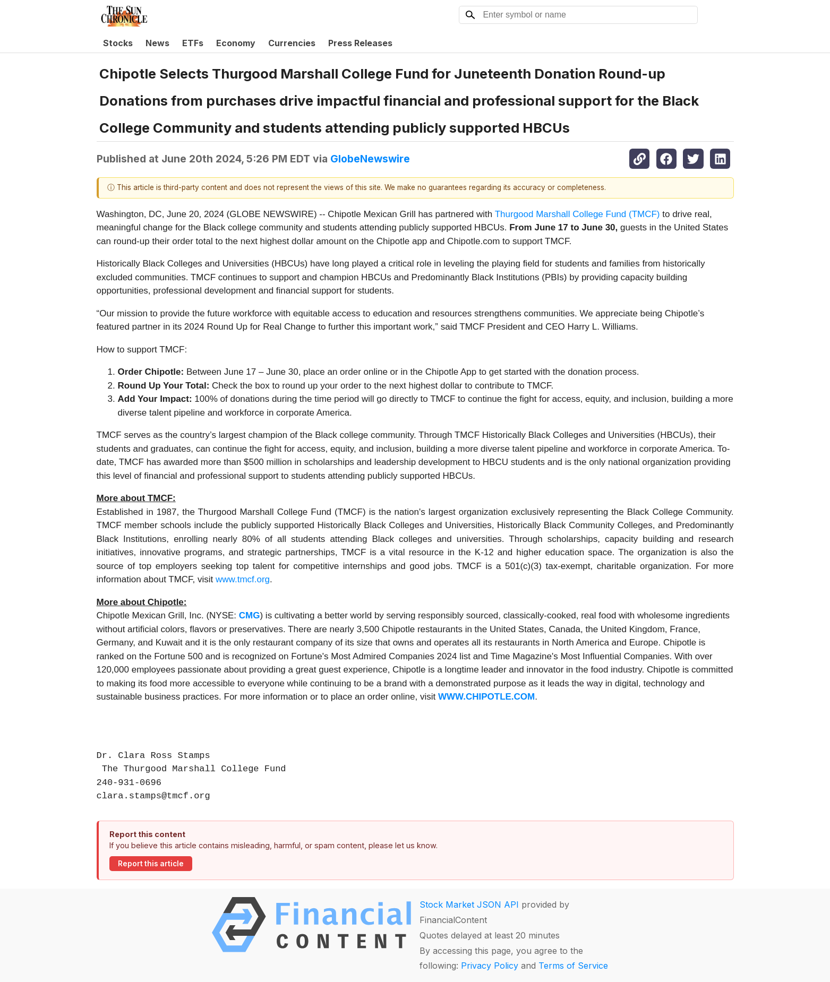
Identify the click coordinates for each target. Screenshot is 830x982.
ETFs (192, 43)
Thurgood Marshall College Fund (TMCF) (577, 214)
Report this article (151, 863)
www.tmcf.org (243, 579)
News (157, 43)
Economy (235, 43)
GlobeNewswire (370, 158)
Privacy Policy (489, 965)
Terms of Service (573, 965)
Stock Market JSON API (469, 904)
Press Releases (360, 43)
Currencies (291, 43)
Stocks (118, 43)
